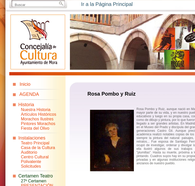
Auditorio (29, 152)
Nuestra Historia (36, 109)
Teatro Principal (35, 143)
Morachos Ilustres (37, 119)
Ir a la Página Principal (107, 4)
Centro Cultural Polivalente (35, 159)
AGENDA (29, 94)
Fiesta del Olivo (35, 128)
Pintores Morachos (38, 123)
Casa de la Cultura (38, 147)
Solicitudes (31, 166)
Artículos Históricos (38, 114)
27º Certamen (33, 181)
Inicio (25, 84)
